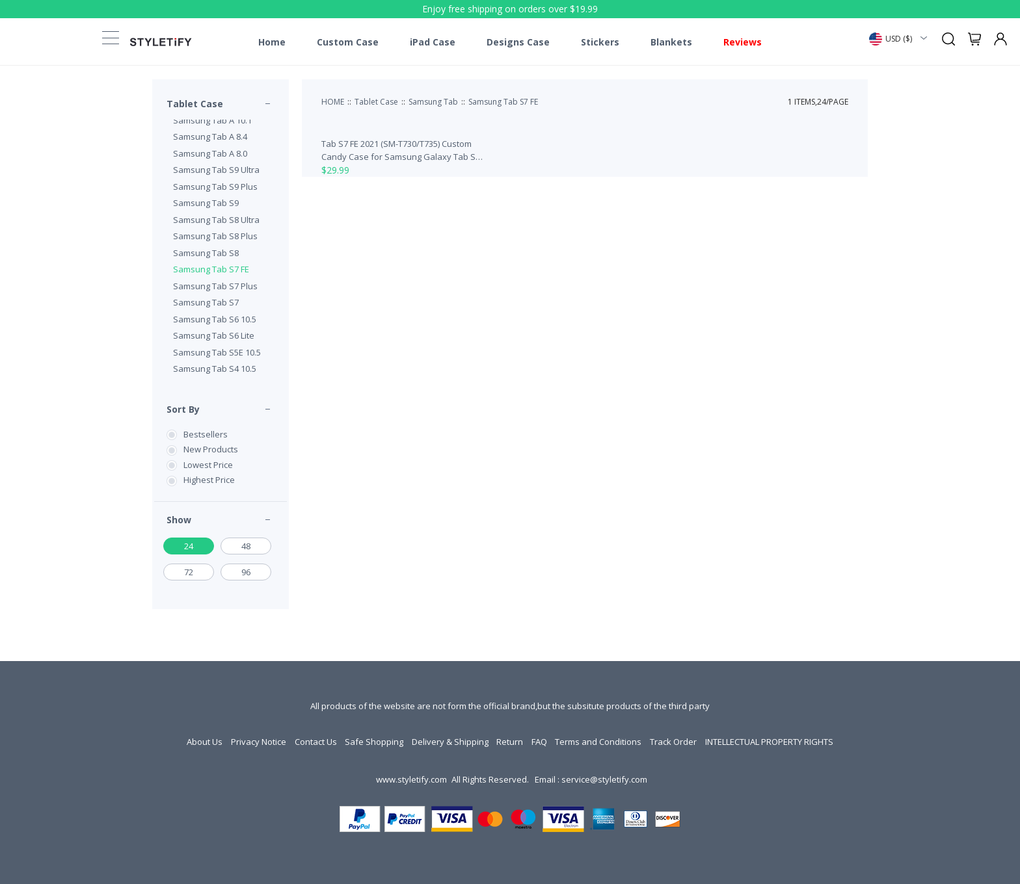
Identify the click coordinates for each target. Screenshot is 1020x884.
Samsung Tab (433, 101)
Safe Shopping (374, 742)
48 (245, 546)
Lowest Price (208, 465)
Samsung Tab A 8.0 (210, 153)
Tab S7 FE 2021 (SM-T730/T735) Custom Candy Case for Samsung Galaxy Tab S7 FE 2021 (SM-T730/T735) (400, 150)
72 (188, 572)
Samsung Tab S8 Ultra (216, 220)
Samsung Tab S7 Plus (215, 286)
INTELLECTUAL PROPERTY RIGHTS (769, 742)
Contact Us (316, 742)
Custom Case (348, 42)
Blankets (671, 42)
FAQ (539, 742)
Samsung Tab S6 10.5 (214, 319)
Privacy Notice (258, 742)
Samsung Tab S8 (206, 253)
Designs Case (518, 42)
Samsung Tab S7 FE (211, 269)
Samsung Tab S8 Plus (215, 236)
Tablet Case (195, 104)
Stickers (600, 42)
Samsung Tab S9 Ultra (216, 170)
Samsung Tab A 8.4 (210, 136)
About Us (204, 742)
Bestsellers (205, 434)
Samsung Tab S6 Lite (213, 335)
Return (509, 742)
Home (272, 42)
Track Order (673, 742)
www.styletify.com (411, 779)
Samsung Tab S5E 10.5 (217, 352)
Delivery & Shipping (450, 742)
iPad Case (432, 42)
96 (245, 572)
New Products (210, 449)
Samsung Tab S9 (206, 203)
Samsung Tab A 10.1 (212, 120)
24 (188, 546)
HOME (332, 101)
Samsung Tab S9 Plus (215, 186)
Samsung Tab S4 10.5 (214, 368)
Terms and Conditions (598, 742)
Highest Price (209, 480)
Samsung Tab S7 (206, 302)
